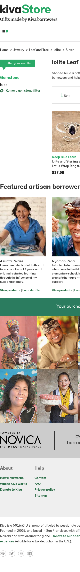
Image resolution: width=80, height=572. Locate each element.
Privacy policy (44, 489)
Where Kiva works (13, 484)
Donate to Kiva (11, 489)
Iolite (3, 85)
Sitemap (40, 495)
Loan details (31, 290)
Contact (40, 478)
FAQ (37, 484)
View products (10, 290)
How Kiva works (12, 478)
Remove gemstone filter (20, 90)
